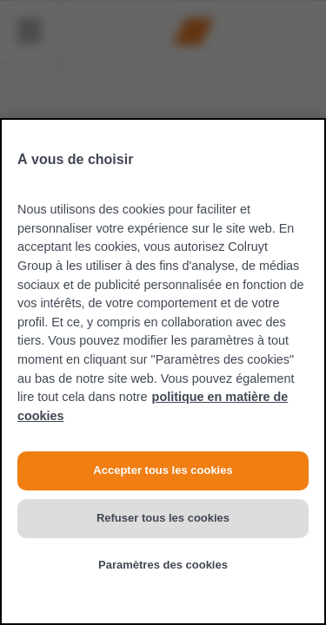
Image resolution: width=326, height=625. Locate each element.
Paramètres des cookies (163, 564)
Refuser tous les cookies (163, 517)
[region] (163, 371)
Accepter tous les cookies (162, 470)
